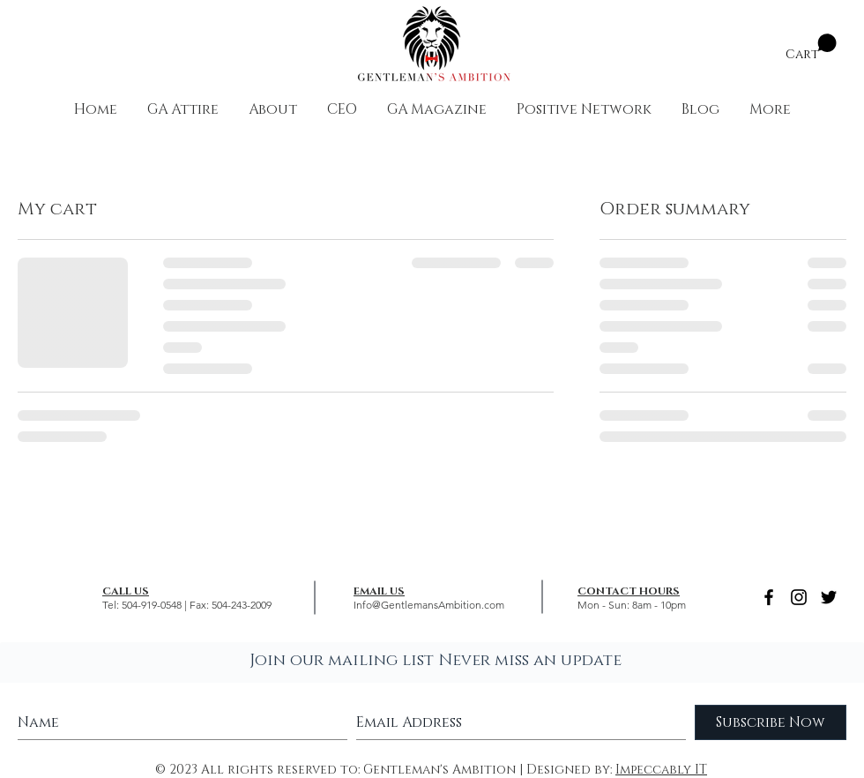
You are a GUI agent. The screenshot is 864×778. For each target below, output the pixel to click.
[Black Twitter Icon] (828, 597)
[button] (811, 47)
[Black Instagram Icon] (798, 597)
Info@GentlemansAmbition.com (429, 604)
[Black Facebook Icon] (768, 597)
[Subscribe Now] (770, 722)
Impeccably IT (661, 769)
